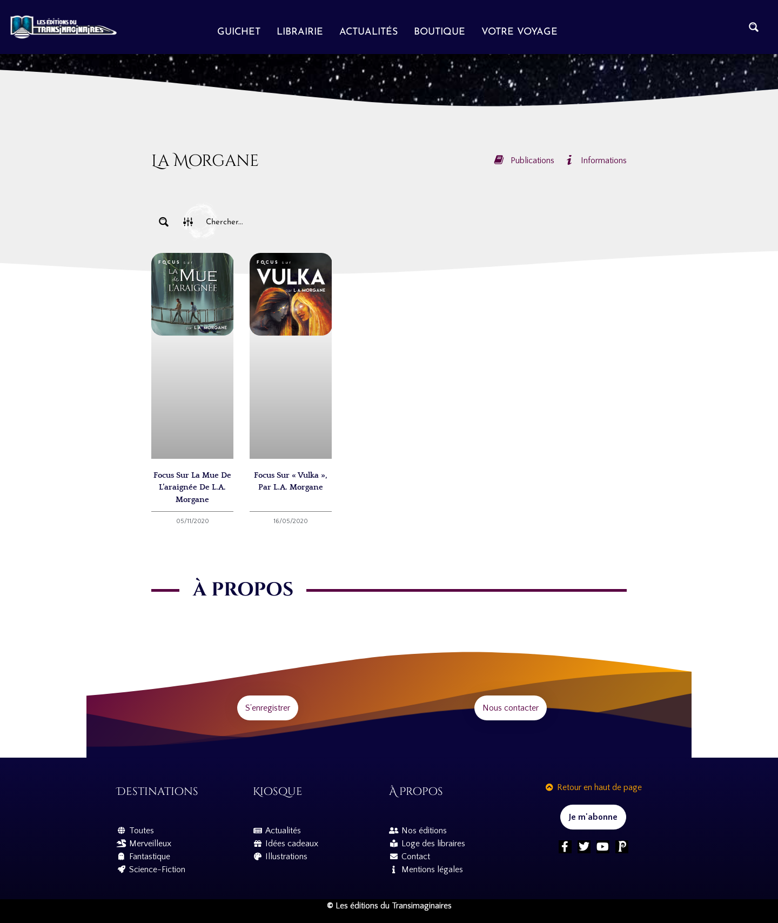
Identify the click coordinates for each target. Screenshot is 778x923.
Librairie (300, 32)
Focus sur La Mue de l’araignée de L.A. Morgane (192, 487)
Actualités (368, 32)
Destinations (157, 791)
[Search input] (414, 222)
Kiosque (278, 791)
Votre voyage (519, 32)
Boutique (439, 32)
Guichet (238, 32)
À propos (416, 791)
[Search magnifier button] (754, 27)
